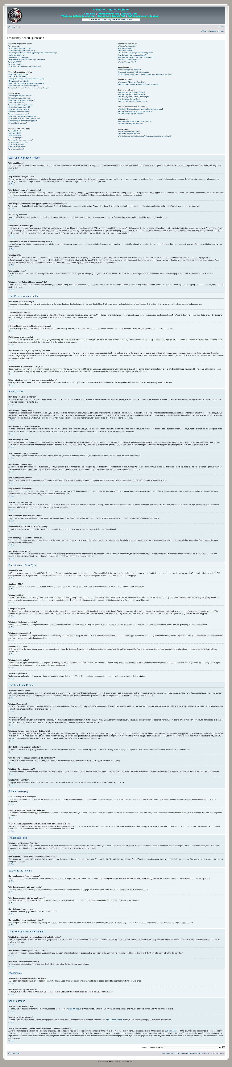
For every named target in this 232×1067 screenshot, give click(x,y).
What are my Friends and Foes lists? (131, 82)
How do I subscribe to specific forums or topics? (135, 111)
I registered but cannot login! (18, 57)
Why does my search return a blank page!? (133, 97)
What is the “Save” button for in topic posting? (24, 118)
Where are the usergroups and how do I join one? (136, 53)
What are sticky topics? (16, 144)
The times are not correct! (17, 76)
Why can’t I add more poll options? (20, 105)
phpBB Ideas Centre (114, 1020)
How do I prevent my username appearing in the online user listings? (33, 53)
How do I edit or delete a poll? (19, 107)
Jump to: (145, 1047)
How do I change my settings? (19, 74)
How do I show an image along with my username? (26, 83)
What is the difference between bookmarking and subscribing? (140, 109)
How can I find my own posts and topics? (133, 101)
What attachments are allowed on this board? (134, 121)
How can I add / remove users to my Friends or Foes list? (139, 84)
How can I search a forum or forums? (131, 92)
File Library (89, 14)
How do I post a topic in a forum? (20, 96)
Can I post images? (15, 138)
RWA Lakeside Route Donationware (78, 16)
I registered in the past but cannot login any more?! (26, 59)
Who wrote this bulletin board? (129, 131)
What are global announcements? (20, 140)
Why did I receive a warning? (18, 114)
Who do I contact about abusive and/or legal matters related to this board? (145, 136)
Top (12, 171)
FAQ (205, 31)
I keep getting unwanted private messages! (133, 72)
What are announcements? (18, 142)
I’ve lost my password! (16, 55)
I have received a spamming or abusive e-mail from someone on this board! (145, 74)
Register (213, 31)
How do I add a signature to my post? (21, 100)
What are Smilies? (15, 135)
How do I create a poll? (16, 102)
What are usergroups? (126, 50)
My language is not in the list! (18, 81)
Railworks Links (129, 14)
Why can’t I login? (14, 46)
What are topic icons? (16, 149)
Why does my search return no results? (132, 94)
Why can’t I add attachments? (19, 112)
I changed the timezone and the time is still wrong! (26, 79)
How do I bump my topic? (17, 123)
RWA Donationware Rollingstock (143, 16)
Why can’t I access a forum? (18, 109)
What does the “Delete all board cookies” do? (24, 66)
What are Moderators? (126, 48)
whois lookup (171, 1031)
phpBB (108, 1061)
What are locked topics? (17, 147)
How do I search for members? (129, 99)
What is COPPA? (14, 62)
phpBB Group (74, 1009)
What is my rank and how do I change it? (23, 86)
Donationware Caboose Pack (111, 16)
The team (180, 1053)
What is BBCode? (14, 131)
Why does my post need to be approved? (23, 121)
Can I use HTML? (14, 133)
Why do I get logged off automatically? (22, 50)
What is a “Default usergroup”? (129, 59)
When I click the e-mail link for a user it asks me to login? (28, 88)
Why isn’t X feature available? (129, 134)
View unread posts (168, 1053)
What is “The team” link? (127, 62)
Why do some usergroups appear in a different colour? (137, 57)
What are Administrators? (127, 46)
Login (222, 31)
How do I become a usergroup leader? (132, 55)
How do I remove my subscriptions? (131, 113)
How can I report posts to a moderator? (22, 116)
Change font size (221, 26)
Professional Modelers (108, 14)
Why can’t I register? (15, 64)
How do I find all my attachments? (130, 124)
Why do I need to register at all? (19, 48)
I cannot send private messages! (130, 70)
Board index (15, 27)
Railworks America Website (111, 9)
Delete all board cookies (194, 1053)
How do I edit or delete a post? (19, 98)
